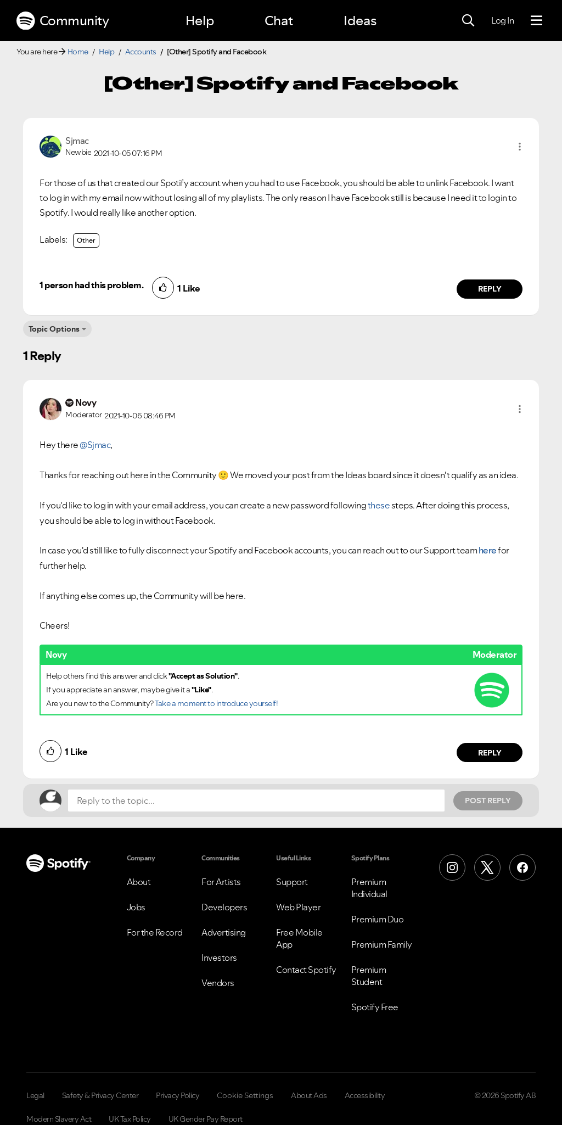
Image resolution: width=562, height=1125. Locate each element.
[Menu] (536, 21)
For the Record (155, 932)
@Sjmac (95, 445)
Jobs (136, 907)
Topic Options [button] (54, 328)
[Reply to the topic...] (256, 800)
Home (78, 51)
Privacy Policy (177, 1095)
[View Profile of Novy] (85, 402)
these (379, 505)
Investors (219, 958)
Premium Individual (369, 888)
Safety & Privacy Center (100, 1095)
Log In (502, 20)
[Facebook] (522, 867)
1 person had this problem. (91, 285)
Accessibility (365, 1095)
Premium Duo (377, 919)
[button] (520, 146)
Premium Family (381, 944)
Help (200, 21)
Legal (35, 1095)
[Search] (468, 21)
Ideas (360, 21)
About (139, 882)
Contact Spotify (306, 970)
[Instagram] (452, 867)
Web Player (298, 907)
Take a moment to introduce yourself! (216, 703)
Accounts (140, 51)
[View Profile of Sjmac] (77, 141)
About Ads (309, 1095)
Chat (279, 21)
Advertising (223, 932)
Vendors (217, 983)
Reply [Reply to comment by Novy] (490, 752)
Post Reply (488, 800)
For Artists (221, 882)
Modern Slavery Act (58, 1119)
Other (86, 240)
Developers (224, 907)
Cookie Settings (245, 1095)
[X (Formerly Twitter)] (487, 867)
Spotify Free (374, 1007)
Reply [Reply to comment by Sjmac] (490, 288)
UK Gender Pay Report (205, 1119)
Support (292, 882)
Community (62, 21)
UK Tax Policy (130, 1119)
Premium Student (368, 976)
